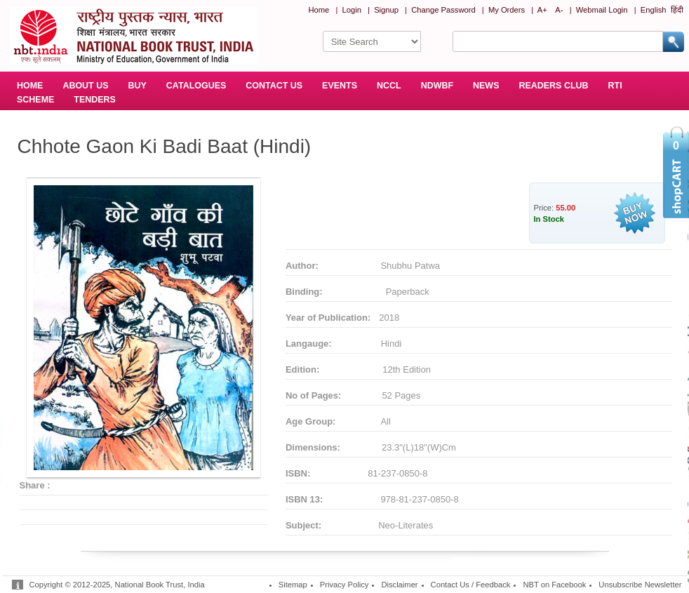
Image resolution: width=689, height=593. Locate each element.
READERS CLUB (553, 86)
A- (559, 10)
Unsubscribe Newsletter (639, 584)
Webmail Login (602, 10)
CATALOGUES (196, 86)
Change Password (443, 10)
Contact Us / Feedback (471, 584)
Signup (386, 10)
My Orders (506, 10)
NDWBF (437, 86)
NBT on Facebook (554, 584)
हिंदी (677, 10)
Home (318, 10)
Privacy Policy (344, 584)
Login (351, 10)
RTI (615, 86)
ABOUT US (85, 86)
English (654, 10)
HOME (30, 86)
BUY (137, 86)
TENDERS (95, 100)
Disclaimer (399, 584)
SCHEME (35, 100)
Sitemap (293, 584)
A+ (542, 10)
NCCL (389, 86)
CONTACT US (274, 86)
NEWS (486, 86)
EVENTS (339, 86)
